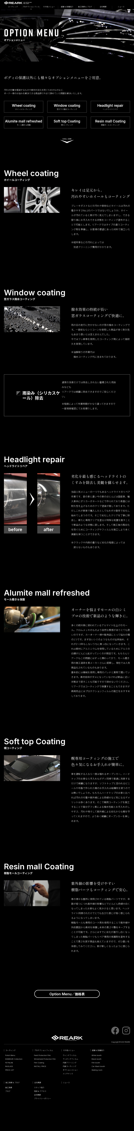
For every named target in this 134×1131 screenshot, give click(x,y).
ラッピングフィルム (70, 1060)
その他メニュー (49, 7)
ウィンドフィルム (69, 1056)
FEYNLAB (9, 1063)
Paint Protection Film (42, 1056)
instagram (126, 1031)
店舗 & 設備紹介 (67, 7)
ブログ (7, 1092)
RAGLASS (9, 1067)
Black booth (96, 1060)
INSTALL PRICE (40, 1067)
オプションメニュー (70, 1071)
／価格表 (67, 994)
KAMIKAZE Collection (13, 1060)
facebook (115, 1031)
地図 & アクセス (40, 1092)
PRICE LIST (9, 1071)
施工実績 (8, 1088)
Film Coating (39, 1063)
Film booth (96, 1063)
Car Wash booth (98, 1067)
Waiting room (97, 1071)
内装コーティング (69, 1067)
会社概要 (103, 7)
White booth (97, 1056)
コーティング (13, 7)
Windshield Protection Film (45, 1060)
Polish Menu (10, 1056)
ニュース (121, 7)
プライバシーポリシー (42, 1099)
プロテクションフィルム (31, 7)
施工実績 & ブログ (85, 7)
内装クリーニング (69, 1063)
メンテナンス (68, 1074)
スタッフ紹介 (39, 1088)
